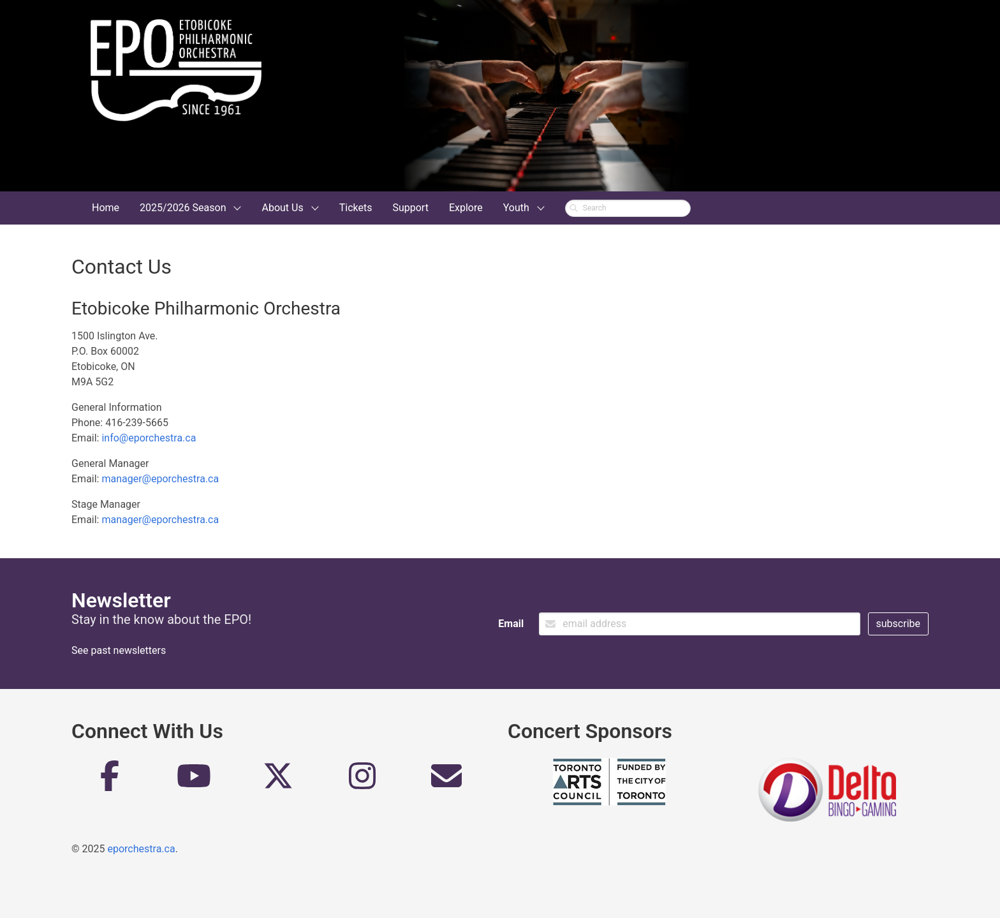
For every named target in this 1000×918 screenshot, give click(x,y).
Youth (516, 208)
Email (511, 624)
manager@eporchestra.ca (160, 479)
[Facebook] (109, 781)
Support (410, 208)
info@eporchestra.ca (148, 438)
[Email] (446, 781)
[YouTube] (194, 781)
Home (105, 208)
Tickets (355, 208)
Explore (466, 208)
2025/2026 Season (183, 208)
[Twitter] (278, 781)
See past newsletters (118, 650)
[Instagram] (362, 781)
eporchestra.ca (141, 849)
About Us (282, 208)
